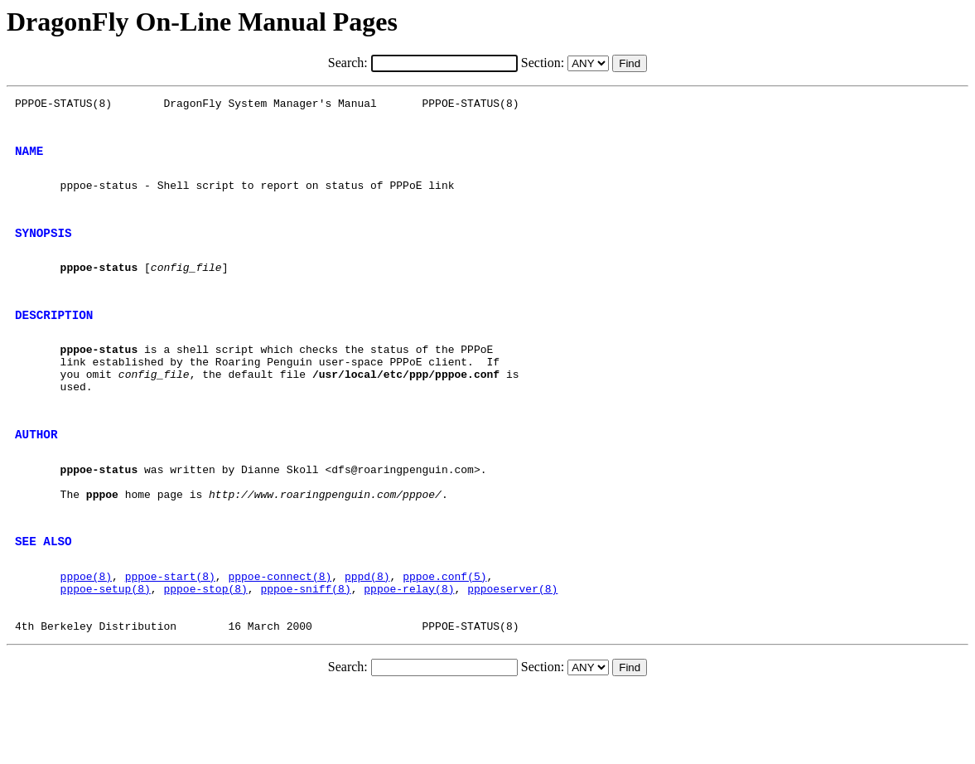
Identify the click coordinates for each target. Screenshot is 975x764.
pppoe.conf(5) (444, 640)
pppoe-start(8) (170, 640)
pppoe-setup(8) (105, 655)
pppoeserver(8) (512, 655)
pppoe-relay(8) (409, 655)
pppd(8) (367, 640)
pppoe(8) (86, 640)
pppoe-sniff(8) (305, 655)
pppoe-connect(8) (279, 640)
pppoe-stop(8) (205, 655)
